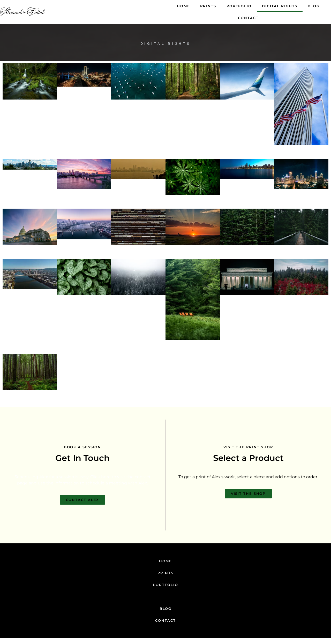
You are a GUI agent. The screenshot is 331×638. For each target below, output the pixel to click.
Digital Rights (279, 6)
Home (183, 6)
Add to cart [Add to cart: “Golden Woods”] (193, 111)
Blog (314, 6)
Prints (208, 6)
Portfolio (239, 6)
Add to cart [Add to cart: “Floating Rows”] (138, 111)
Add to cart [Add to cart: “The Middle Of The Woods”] (30, 111)
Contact (248, 18)
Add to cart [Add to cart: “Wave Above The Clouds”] (247, 111)
